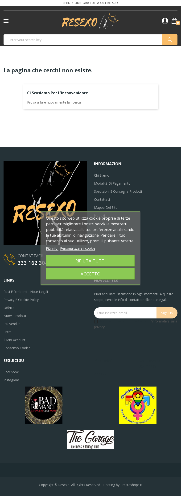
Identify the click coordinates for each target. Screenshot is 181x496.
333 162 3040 (34, 262)
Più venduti (12, 324)
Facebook (11, 372)
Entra (8, 332)
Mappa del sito (106, 207)
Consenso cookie (17, 348)
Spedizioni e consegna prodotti (118, 191)
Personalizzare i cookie (77, 248)
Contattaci (102, 199)
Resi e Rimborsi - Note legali (26, 291)
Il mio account (14, 340)
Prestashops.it (131, 485)
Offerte (9, 307)
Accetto (90, 274)
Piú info (52, 248)
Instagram (11, 380)
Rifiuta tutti (90, 261)
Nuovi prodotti (15, 315)
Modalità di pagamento (112, 183)
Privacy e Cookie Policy (21, 299)
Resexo (64, 485)
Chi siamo (101, 175)
